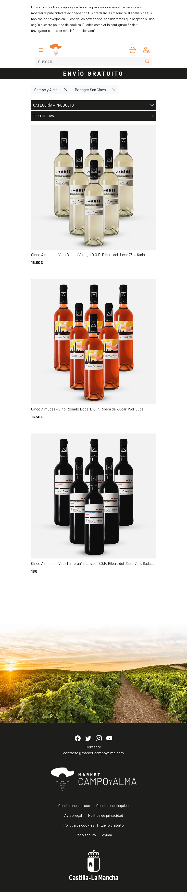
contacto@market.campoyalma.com (93, 752)
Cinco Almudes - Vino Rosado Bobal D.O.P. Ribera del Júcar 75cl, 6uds (87, 409)
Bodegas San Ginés (90, 89)
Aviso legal (73, 815)
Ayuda (107, 834)
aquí (91, 30)
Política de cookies (78, 825)
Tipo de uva (93, 116)
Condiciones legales (112, 805)
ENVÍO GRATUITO (93, 73)
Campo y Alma (46, 89)
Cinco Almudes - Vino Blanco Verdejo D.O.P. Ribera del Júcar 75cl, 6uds (88, 254)
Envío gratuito (112, 825)
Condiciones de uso (74, 805)
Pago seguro (85, 834)
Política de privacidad (105, 815)
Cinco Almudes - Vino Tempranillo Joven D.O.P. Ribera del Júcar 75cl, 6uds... (92, 563)
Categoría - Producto (93, 105)
